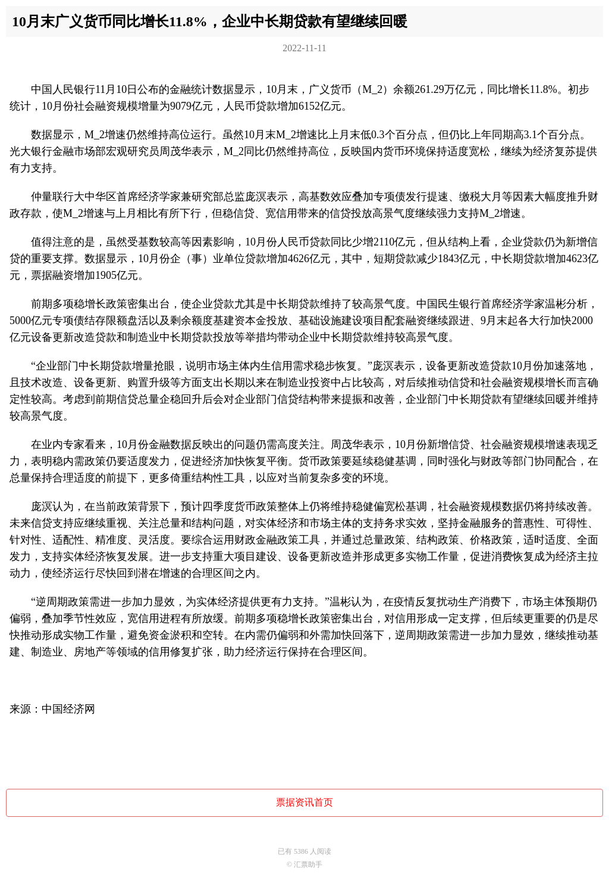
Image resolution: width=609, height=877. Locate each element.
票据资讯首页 (304, 802)
